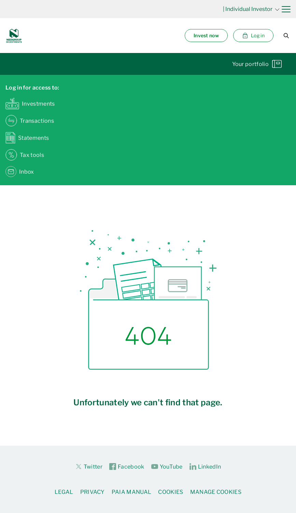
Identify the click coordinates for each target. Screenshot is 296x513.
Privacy (92, 492)
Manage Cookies (215, 492)
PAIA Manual (132, 492)
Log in (253, 35)
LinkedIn (205, 467)
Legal (64, 492)
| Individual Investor (251, 9)
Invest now (206, 35)
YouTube (167, 467)
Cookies (170, 492)
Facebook (126, 467)
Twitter (88, 466)
